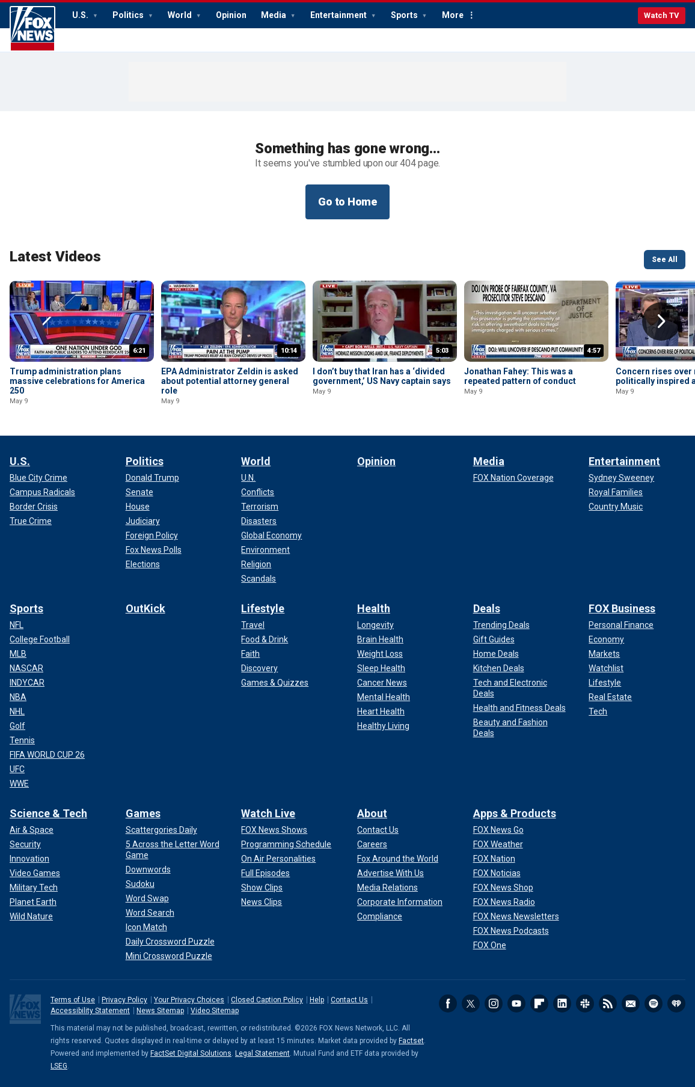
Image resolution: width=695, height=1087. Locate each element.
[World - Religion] (256, 564)
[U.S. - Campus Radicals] (42, 492)
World (181, 15)
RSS (608, 1003)
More (453, 15)
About (372, 813)
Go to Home (347, 201)
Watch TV (661, 15)
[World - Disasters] (259, 521)
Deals (486, 608)
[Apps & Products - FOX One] (489, 945)
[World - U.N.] (248, 478)
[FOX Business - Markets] (604, 654)
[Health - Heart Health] (381, 711)
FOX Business (622, 608)
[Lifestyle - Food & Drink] (264, 639)
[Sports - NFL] (16, 625)
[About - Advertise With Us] (390, 873)
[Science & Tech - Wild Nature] (31, 916)
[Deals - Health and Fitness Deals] (519, 708)
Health (373, 608)
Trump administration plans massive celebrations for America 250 (77, 381)
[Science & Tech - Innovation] (29, 858)
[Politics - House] (138, 506)
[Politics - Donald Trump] (152, 478)
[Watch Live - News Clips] (261, 902)
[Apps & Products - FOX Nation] (494, 858)
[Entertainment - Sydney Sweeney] (621, 478)
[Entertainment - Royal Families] (616, 492)
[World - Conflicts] (257, 492)
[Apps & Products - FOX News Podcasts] (511, 931)
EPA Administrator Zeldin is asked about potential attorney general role (229, 381)
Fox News (32, 29)
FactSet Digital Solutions (190, 1053)
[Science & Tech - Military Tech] (34, 887)
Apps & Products (514, 813)
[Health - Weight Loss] (380, 654)
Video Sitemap (215, 1010)
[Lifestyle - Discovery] (259, 668)
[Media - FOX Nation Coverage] (513, 478)
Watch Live (268, 813)
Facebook (448, 1003)
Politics (128, 15)
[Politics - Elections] (143, 564)
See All (665, 259)
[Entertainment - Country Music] (616, 506)
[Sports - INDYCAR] (27, 682)
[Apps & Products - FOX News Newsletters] (516, 916)
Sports (405, 15)
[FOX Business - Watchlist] (606, 668)
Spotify (653, 1003)
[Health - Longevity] (375, 625)
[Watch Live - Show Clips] (262, 887)
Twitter (471, 1003)
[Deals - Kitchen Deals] (498, 668)
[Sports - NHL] (17, 711)
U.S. (81, 15)
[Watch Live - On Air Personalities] (278, 858)
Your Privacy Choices (189, 1000)
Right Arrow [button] (661, 321)
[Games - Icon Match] (146, 927)
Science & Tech (48, 813)
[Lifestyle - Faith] (250, 654)
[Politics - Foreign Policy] (152, 535)
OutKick (145, 608)
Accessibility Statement (90, 1010)
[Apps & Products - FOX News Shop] (503, 887)
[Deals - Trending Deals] (501, 625)
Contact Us (349, 1000)
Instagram (494, 1003)
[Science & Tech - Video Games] (35, 873)
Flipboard (539, 1003)
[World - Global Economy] (271, 535)
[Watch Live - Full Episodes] (265, 873)
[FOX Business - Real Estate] (610, 697)
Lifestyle (262, 608)
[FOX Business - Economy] (606, 639)
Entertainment (339, 15)
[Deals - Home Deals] (496, 654)
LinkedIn (562, 1003)
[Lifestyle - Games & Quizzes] (274, 682)
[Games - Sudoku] (140, 884)
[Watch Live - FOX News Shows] (274, 830)
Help (317, 1000)
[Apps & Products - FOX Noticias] (497, 873)
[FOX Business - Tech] (598, 711)
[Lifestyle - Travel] (253, 625)
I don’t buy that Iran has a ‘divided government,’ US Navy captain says (382, 376)
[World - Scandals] (258, 578)
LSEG (59, 1066)
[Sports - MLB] (18, 654)
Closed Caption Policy (267, 1000)
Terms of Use (73, 1000)
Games (143, 813)
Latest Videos (55, 256)
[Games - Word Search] (150, 913)
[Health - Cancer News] (382, 682)
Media (274, 15)
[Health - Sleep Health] (381, 668)
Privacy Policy (124, 1000)
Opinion (231, 15)
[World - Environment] (265, 550)
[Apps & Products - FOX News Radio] (504, 902)
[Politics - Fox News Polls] (154, 550)
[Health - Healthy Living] (383, 726)
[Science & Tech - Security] (25, 844)
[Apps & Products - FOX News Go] (498, 830)
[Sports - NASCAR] (26, 668)
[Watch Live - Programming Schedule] (286, 844)
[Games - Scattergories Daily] (161, 830)
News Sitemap (160, 1010)
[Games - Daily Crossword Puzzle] (170, 941)
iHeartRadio (676, 1003)
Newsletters (631, 1003)
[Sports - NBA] (18, 697)
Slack (585, 1003)
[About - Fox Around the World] (397, 858)
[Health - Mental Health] (383, 697)
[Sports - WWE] (19, 783)
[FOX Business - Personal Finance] (621, 625)
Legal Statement (262, 1053)
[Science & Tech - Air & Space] (32, 830)
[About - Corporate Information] (399, 902)
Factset (411, 1041)
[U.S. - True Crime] (31, 521)
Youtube (516, 1003)
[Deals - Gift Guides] (494, 639)
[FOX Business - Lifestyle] (605, 682)
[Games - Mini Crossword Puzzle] (169, 956)
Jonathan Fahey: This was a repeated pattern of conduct (520, 376)
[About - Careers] (372, 844)
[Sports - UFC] (17, 769)
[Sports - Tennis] (22, 740)
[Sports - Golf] (17, 726)
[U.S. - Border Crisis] (34, 506)
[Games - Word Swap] (147, 898)
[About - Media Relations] (387, 887)
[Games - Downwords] (148, 869)
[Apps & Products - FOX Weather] (498, 844)
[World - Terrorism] (259, 506)
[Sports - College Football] (40, 639)
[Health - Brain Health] (380, 639)
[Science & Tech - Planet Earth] (33, 902)
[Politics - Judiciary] (143, 521)
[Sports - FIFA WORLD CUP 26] (47, 755)
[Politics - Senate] (139, 492)
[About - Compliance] (379, 916)
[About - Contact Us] (378, 830)
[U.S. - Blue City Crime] (38, 478)
